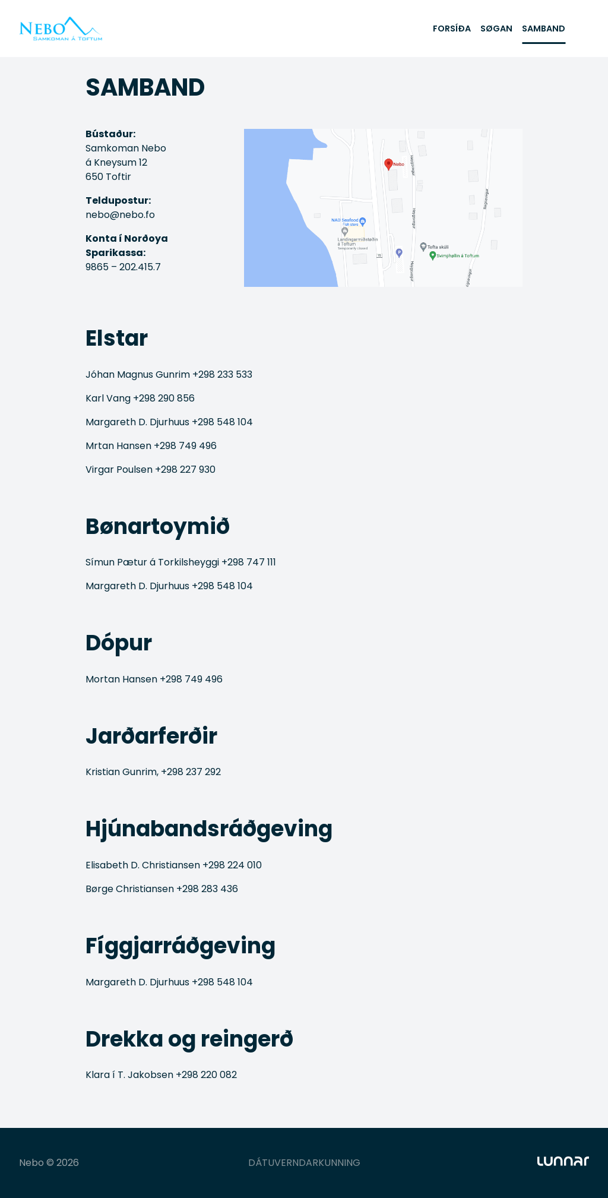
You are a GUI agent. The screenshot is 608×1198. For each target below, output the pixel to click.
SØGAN (496, 28)
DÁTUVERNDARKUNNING (304, 1162)
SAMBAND (543, 28)
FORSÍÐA (452, 28)
